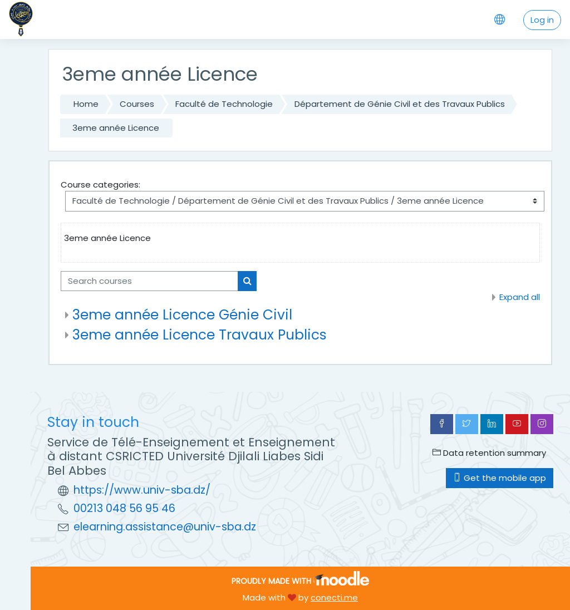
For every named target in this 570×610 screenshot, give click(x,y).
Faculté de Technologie (224, 104)
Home (86, 104)
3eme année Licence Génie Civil (182, 314)
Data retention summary (489, 453)
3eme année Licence (115, 128)
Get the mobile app (499, 478)
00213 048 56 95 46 (124, 508)
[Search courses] (149, 281)
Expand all (519, 297)
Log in (542, 20)
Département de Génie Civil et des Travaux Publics (399, 104)
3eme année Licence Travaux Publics (199, 335)
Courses (137, 104)
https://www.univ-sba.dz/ (141, 490)
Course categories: (100, 184)
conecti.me (334, 597)
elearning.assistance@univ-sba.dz (164, 526)
